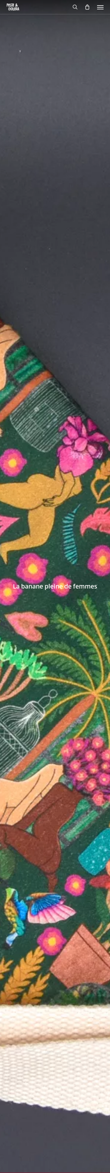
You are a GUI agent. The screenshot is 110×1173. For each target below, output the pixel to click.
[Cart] (87, 7)
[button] (100, 7)
